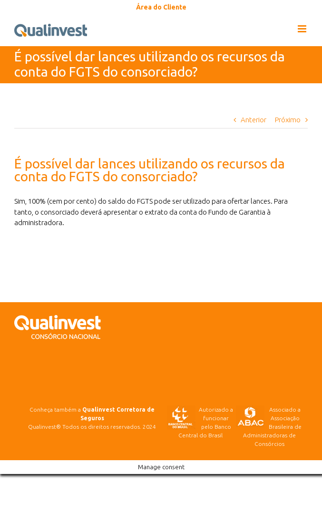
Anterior (253, 120)
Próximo (288, 120)
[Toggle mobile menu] (303, 29)
